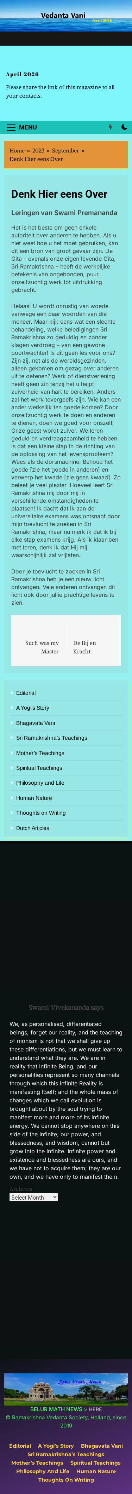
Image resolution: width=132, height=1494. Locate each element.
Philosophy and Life (40, 783)
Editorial (26, 693)
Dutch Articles (32, 828)
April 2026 (22, 73)
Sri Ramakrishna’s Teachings (51, 738)
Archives (21, 1188)
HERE (95, 1409)
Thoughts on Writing (41, 813)
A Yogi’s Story (32, 708)
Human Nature (34, 798)
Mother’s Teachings (40, 753)
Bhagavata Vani (35, 723)
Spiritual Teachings (39, 768)
